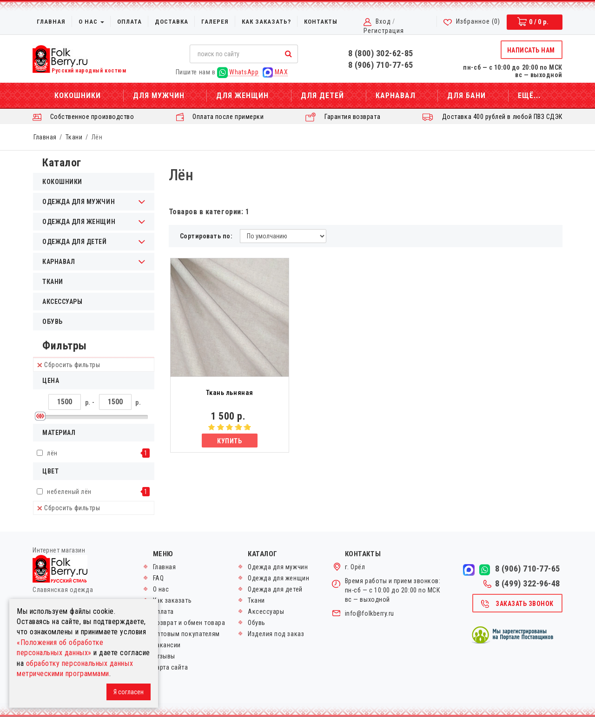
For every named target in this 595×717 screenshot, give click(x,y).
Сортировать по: (206, 236)
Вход (383, 21)
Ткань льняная (229, 392)
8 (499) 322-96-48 (521, 583)
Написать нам (531, 50)
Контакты (320, 21)
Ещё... (529, 95)
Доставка (171, 21)
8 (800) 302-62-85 (380, 53)
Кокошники (77, 95)
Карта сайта (170, 667)
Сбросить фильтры (68, 364)
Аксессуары (62, 301)
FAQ (158, 578)
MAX (275, 72)
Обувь (52, 321)
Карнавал (396, 95)
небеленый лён (69, 491)
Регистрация (384, 30)
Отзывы (164, 656)
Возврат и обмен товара (189, 622)
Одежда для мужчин (278, 567)
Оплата (129, 21)
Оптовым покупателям (186, 634)
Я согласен (128, 692)
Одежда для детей (275, 589)
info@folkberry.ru (369, 613)
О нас (91, 21)
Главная (51, 21)
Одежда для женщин (278, 578)
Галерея (215, 21)
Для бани (466, 95)
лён (52, 453)
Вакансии (167, 645)
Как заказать (172, 600)
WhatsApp (238, 72)
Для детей (322, 95)
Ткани (74, 137)
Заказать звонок (517, 604)
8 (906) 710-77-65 (380, 65)
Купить (229, 441)
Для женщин (242, 95)
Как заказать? (266, 21)
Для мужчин (159, 95)
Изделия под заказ (276, 634)
